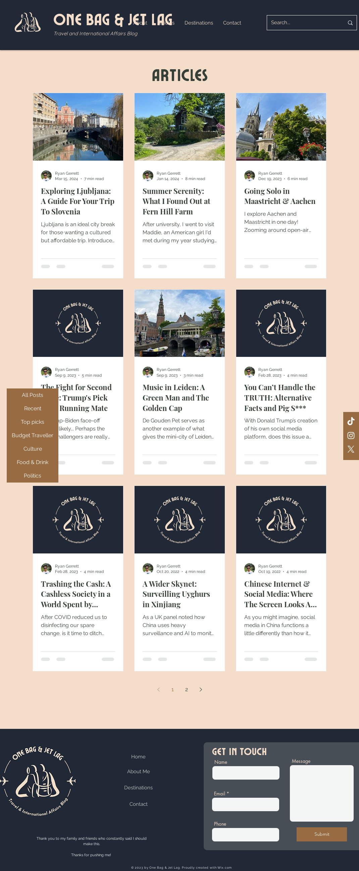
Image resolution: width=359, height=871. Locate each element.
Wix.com (224, 867)
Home (138, 757)
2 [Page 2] (186, 689)
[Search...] (302, 22)
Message (301, 761)
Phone (220, 824)
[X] (351, 449)
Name (220, 762)
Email (219, 793)
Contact (139, 804)
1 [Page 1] (172, 689)
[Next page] (201, 689)
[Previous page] (158, 689)
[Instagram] (351, 435)
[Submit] (322, 834)
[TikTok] (351, 421)
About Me (138, 772)
